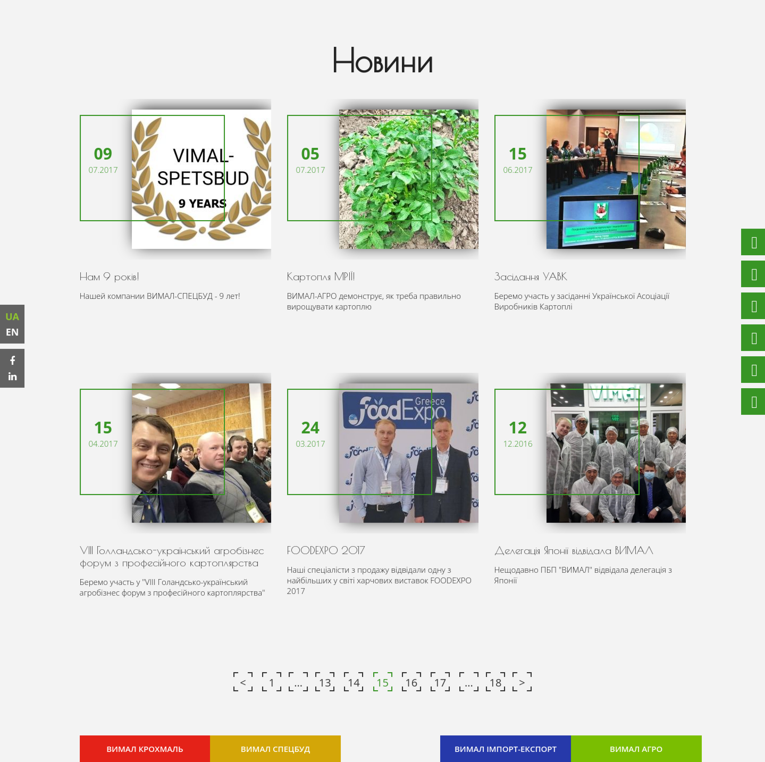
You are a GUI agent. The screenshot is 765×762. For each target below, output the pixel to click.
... (299, 682)
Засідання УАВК (530, 276)
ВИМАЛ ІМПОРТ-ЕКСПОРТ (506, 748)
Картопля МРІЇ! (321, 276)
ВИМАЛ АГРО (635, 748)
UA (13, 316)
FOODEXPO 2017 (326, 550)
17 (440, 682)
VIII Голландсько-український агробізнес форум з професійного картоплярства (171, 556)
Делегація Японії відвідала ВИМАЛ (573, 550)
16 (411, 682)
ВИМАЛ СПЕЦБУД (275, 748)
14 (354, 682)
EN (13, 331)
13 (325, 682)
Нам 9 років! (109, 276)
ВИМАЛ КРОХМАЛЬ (145, 748)
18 (495, 682)
